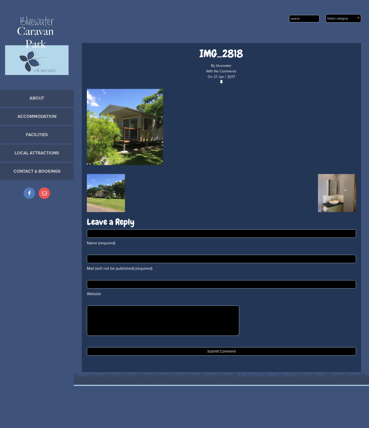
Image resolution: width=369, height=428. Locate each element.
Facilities (37, 134)
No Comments (225, 71)
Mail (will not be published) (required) (119, 268)
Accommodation (37, 116)
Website (94, 293)
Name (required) (101, 243)
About (36, 98)
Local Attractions (37, 153)
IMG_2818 (221, 53)
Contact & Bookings (36, 171)
